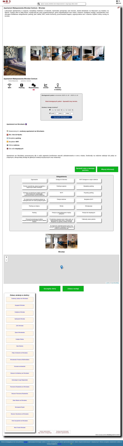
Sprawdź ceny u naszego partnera (85, 169)
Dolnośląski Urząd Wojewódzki (20, 380)
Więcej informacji (107, 169)
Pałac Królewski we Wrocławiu (20, 353)
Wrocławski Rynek (19, 407)
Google (26, 442)
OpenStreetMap (115, 282)
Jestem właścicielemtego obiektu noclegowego (45, 432)
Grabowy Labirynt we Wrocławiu (19, 298)
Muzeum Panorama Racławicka (20, 393)
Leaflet (107, 282)
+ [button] (6, 257)
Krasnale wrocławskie (19, 366)
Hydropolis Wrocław (20, 319)
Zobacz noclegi (73, 289)
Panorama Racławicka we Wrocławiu (19, 386)
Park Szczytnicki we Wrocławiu (20, 420)
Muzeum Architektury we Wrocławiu (20, 373)
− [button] (6, 260)
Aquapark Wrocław (20, 305)
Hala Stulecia (19, 346)
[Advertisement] (61, 31)
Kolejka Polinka (20, 339)
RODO (59, 444)
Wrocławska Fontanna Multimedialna (19, 359)
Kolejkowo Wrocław (20, 312)
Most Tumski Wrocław (19, 427)
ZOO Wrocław (19, 325)
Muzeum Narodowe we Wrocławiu (20, 414)
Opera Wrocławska (20, 332)
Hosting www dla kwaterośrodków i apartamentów (62, 432)
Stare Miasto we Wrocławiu (20, 400)
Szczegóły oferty (50, 289)
